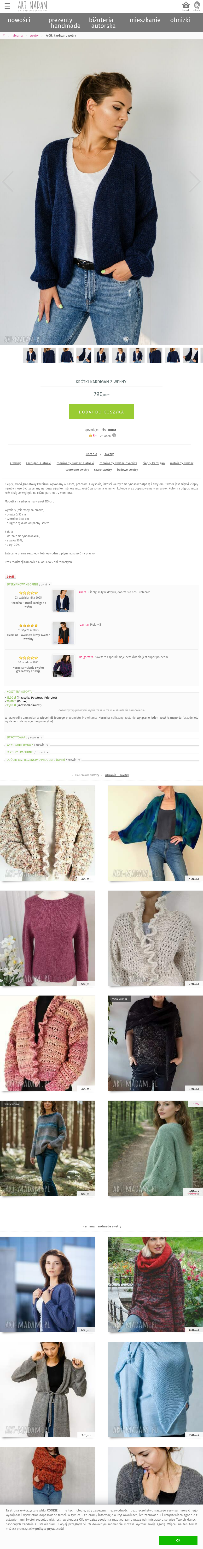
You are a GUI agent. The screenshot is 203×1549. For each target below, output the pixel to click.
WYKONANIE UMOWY (28, 745)
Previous (8, 181)
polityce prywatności (49, 1528)
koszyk (185, 10)
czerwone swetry (77, 469)
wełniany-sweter (181, 463)
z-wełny (15, 463)
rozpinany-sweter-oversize (118, 463)
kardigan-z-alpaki (38, 463)
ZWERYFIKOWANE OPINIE (29, 584)
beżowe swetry (127, 469)
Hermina (109, 429)
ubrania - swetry (117, 775)
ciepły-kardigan (154, 463)
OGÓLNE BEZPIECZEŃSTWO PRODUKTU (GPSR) (44, 760)
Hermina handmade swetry (101, 1226)
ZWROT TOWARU (25, 737)
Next (195, 181)
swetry (109, 454)
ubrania (91, 454)
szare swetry (103, 469)
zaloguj (197, 10)
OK (178, 1540)
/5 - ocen (99, 436)
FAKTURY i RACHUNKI (28, 752)
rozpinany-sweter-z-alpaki (75, 463)
